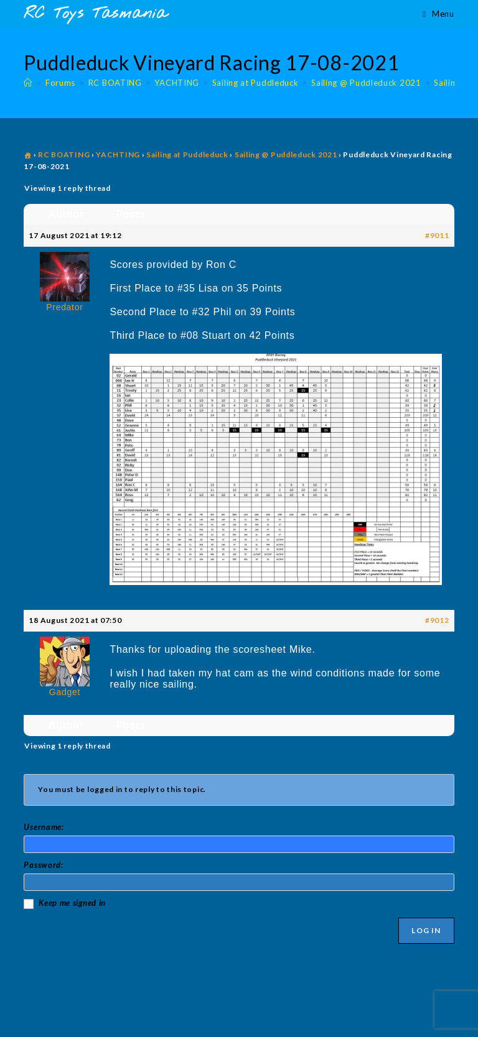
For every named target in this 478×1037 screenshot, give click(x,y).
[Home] (28, 83)
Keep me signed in (72, 903)
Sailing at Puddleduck (187, 154)
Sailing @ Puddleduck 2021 (286, 154)
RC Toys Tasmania (95, 14)
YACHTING (118, 154)
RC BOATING (64, 154)
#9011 (437, 235)
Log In (426, 930)
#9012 (437, 620)
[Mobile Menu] (438, 14)
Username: (43, 827)
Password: (43, 865)
